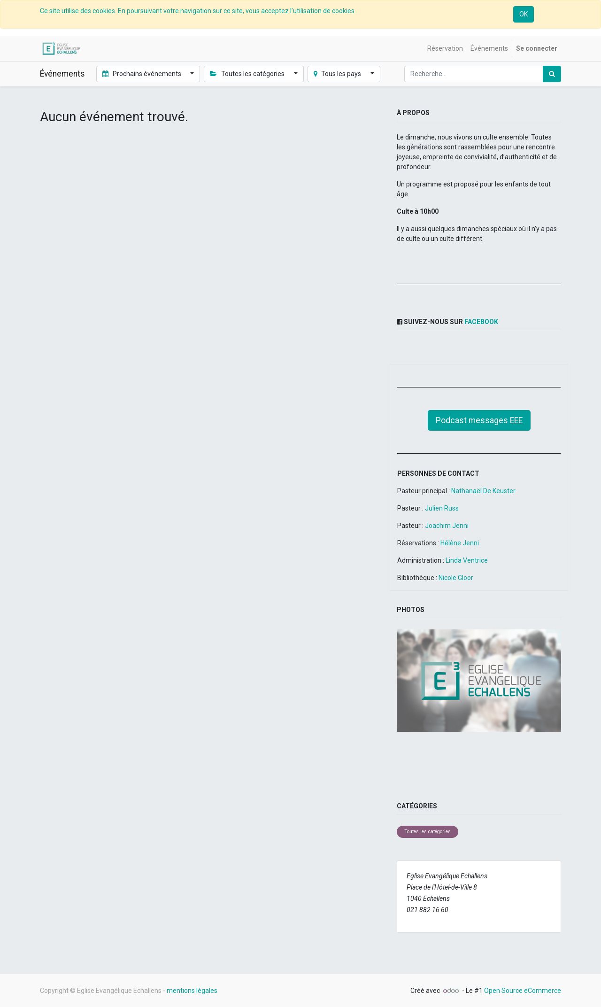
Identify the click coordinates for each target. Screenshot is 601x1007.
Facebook (481, 321)
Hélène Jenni (459, 543)
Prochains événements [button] (142, 73)
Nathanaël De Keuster (483, 491)
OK (523, 14)
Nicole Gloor (456, 577)
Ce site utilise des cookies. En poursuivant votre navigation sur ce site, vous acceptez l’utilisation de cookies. (198, 11)
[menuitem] (445, 48)
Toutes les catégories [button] (248, 73)
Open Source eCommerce (522, 990)
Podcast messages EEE (479, 420)
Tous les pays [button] (338, 73)
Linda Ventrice (467, 560)
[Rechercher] (552, 74)
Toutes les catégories (427, 832)
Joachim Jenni (447, 525)
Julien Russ (442, 508)
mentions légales (192, 990)
